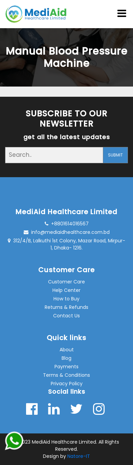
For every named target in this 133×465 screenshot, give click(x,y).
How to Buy (66, 298)
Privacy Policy (67, 383)
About (67, 349)
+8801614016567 (67, 223)
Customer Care (66, 281)
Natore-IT (78, 456)
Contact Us (66, 315)
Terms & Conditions (66, 375)
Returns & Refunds (66, 307)
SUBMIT (115, 155)
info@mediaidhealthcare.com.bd (67, 232)
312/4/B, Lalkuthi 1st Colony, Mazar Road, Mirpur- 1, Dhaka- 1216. (66, 244)
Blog (66, 358)
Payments (66, 366)
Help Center (66, 290)
